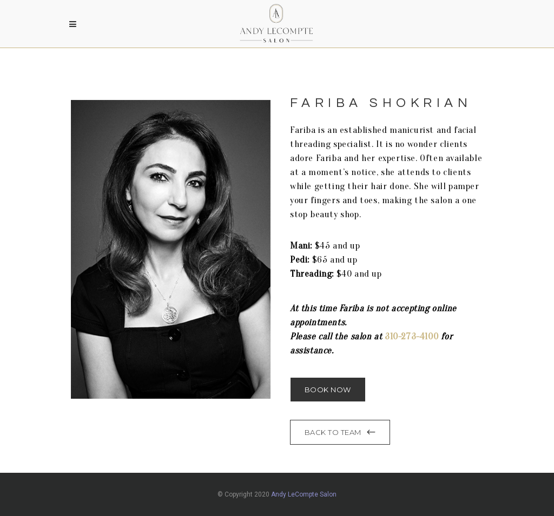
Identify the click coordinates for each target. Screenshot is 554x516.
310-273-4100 (411, 336)
